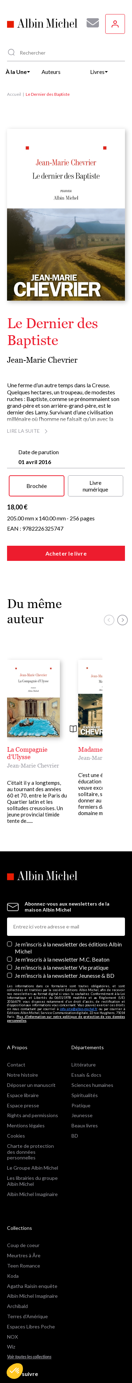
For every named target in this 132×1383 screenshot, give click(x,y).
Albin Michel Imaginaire (32, 1161)
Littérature (83, 1032)
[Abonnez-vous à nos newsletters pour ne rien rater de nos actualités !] (90, 22)
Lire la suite (28, 431)
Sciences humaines (92, 1052)
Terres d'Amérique (27, 1283)
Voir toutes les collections (29, 1324)
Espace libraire (23, 1062)
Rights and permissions (32, 1082)
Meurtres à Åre (23, 1223)
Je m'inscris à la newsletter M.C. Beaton (62, 926)
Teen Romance (23, 1232)
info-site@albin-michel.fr (79, 976)
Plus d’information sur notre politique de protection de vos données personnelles (66, 985)
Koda (13, 1243)
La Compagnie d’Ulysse (40, 749)
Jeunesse (82, 1082)
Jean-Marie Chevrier (42, 360)
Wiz (11, 1314)
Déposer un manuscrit (31, 1052)
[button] (14, 1371)
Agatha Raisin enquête (32, 1253)
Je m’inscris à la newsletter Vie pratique (61, 934)
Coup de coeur (23, 1212)
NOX (12, 1304)
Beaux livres (84, 1093)
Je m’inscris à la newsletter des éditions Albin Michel (68, 914)
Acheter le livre (66, 553)
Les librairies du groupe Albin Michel (32, 1148)
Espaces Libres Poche (31, 1293)
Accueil (14, 94)
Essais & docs (86, 1042)
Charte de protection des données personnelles (30, 1119)
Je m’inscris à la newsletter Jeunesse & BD (64, 942)
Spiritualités (84, 1062)
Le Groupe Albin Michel (32, 1135)
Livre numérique (95, 486)
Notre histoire (22, 1042)
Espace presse (23, 1072)
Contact (16, 1032)
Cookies (16, 1103)
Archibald (17, 1273)
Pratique (80, 1072)
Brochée (36, 485)
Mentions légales (26, 1093)
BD (74, 1103)
